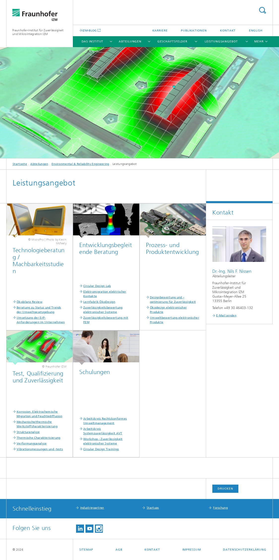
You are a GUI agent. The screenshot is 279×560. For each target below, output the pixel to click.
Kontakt (228, 30)
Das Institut (93, 41)
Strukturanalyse (28, 432)
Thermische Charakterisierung (38, 437)
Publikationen (194, 30)
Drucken (225, 488)
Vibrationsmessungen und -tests (40, 449)
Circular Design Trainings (101, 449)
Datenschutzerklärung (244, 549)
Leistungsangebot (221, 41)
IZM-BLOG (89, 30)
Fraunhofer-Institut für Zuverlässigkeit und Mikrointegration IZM (38, 32)
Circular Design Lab (97, 286)
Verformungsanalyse (32, 443)
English (256, 30)
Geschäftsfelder (172, 41)
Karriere (160, 30)
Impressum (191, 549)
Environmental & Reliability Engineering (80, 164)
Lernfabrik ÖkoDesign (99, 302)
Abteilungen (130, 41)
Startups (153, 507)
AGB (118, 549)
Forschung (220, 507)
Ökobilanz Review (29, 302)
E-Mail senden (226, 315)
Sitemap (86, 549)
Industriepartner (92, 507)
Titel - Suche (262, 10)
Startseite (20, 164)
